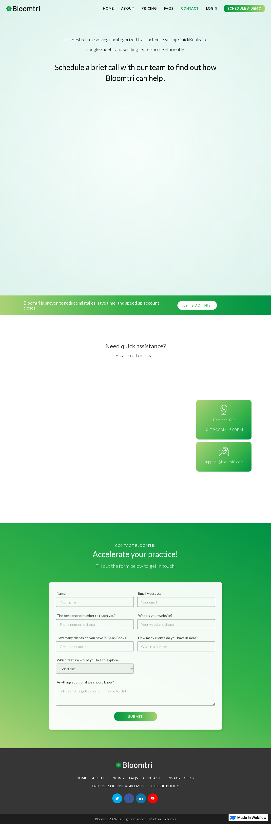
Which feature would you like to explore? (88, 663)
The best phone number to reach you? (86, 619)
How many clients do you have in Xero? (168, 641)
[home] (23, 9)
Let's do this (197, 305)
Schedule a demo (244, 8)
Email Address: (149, 597)
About (127, 8)
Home (108, 8)
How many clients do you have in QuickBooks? (92, 641)
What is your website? (155, 619)
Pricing (149, 8)
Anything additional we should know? (85, 686)
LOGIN (211, 8)
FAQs (169, 8)
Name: (62, 597)
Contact (190, 8)
